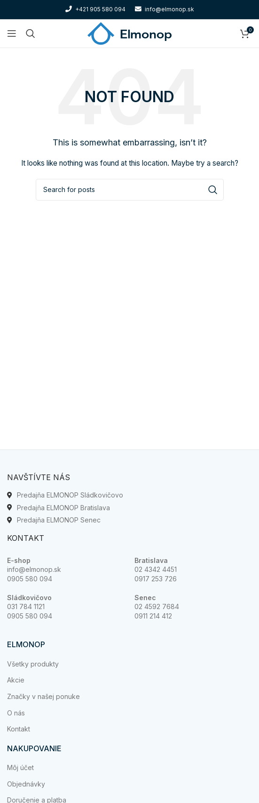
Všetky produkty (33, 664)
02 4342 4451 (155, 569)
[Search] (30, 33)
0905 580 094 (29, 579)
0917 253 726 (155, 579)
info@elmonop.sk (34, 569)
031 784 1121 (26, 606)
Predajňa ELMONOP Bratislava (63, 508)
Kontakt (18, 729)
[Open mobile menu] (11, 33)
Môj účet (20, 767)
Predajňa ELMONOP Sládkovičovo (70, 495)
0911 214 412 (153, 616)
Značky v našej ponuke (43, 696)
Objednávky (26, 784)
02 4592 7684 (156, 606)
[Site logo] (129, 33)
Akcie (15, 680)
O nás (16, 713)
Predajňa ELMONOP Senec (59, 520)
